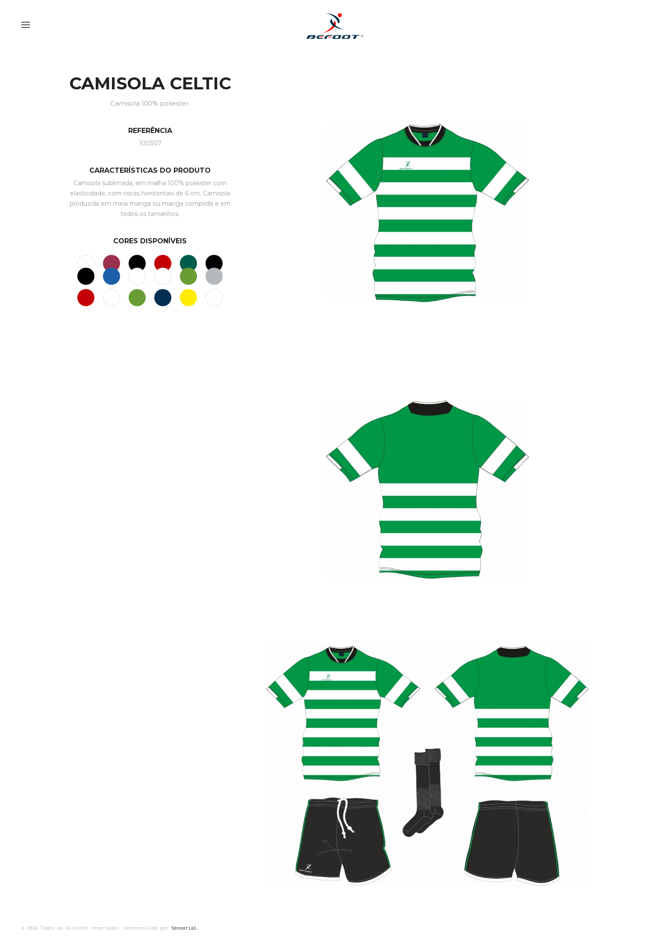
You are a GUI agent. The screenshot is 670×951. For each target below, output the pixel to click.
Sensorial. (185, 927)
